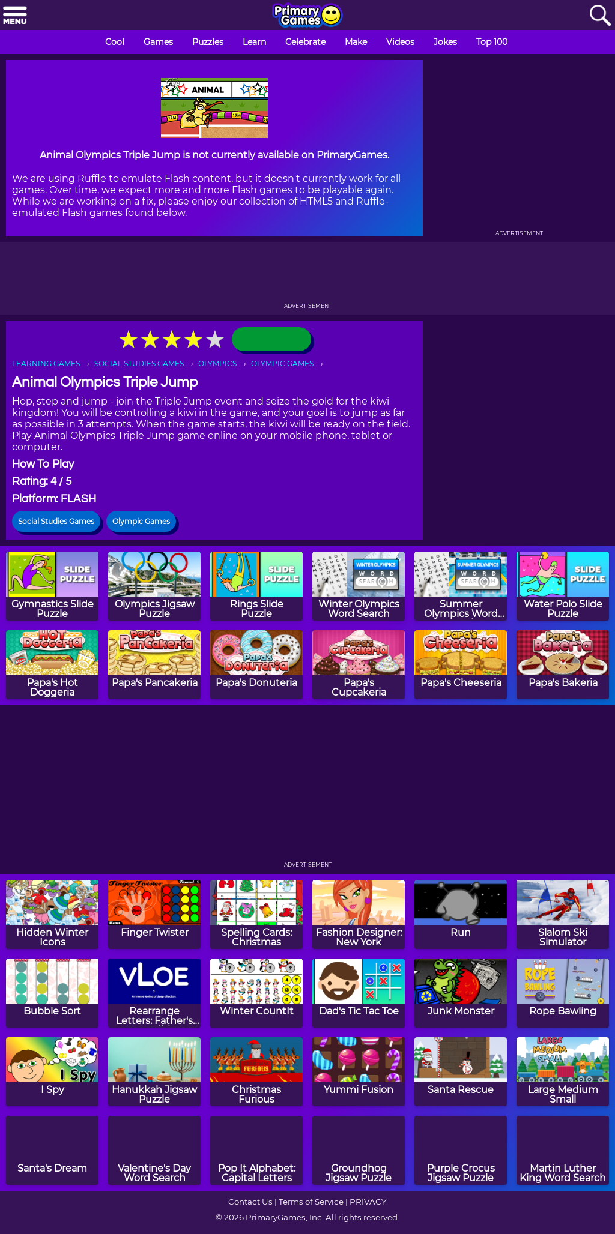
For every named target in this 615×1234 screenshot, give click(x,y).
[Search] (600, 15)
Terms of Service (311, 1201)
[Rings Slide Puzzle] (256, 586)
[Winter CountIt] (256, 993)
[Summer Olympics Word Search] (460, 586)
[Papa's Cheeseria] (460, 664)
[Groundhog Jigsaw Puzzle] (358, 1150)
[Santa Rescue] (460, 1071)
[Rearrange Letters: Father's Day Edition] (154, 993)
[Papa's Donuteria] (256, 664)
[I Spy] (52, 1071)
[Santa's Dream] (52, 1150)
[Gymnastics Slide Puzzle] (52, 586)
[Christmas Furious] (256, 1071)
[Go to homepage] (307, 16)
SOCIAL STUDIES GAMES (139, 363)
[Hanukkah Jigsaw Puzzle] (154, 1071)
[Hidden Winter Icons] (52, 914)
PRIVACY (368, 1201)
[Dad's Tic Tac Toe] (358, 993)
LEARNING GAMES (46, 363)
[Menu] (15, 15)
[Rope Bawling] (563, 993)
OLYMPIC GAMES (282, 363)
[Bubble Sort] (52, 993)
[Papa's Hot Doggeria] (52, 664)
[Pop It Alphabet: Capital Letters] (256, 1150)
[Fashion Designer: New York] (358, 914)
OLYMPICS (217, 363)
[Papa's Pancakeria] (154, 664)
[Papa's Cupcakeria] (358, 664)
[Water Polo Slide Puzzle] (563, 586)
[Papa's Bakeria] (563, 664)
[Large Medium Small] (563, 1071)
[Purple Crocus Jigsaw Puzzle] (460, 1150)
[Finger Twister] (154, 914)
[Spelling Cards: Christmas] (256, 914)
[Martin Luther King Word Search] (563, 1150)
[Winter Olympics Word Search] (358, 586)
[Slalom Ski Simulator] (563, 914)
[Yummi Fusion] (358, 1071)
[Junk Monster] (460, 993)
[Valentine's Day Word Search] (154, 1150)
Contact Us (250, 1201)
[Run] (460, 914)
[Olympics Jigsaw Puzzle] (154, 586)
